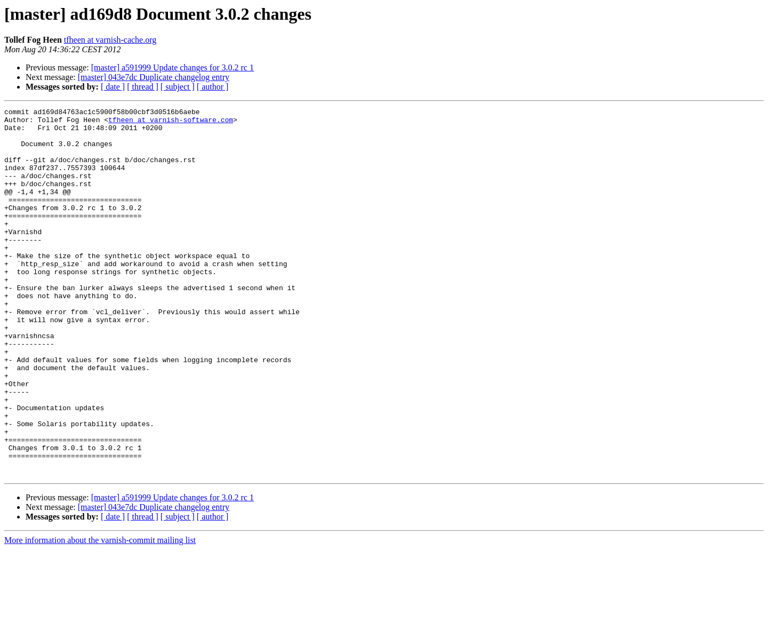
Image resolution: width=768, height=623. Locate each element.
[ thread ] (142, 86)
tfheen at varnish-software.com (170, 122)
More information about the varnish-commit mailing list (100, 613)
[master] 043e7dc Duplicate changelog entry (153, 77)
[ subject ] (178, 86)
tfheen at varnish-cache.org (110, 39)
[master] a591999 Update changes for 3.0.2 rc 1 (172, 67)
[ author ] (213, 86)
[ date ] (113, 86)
